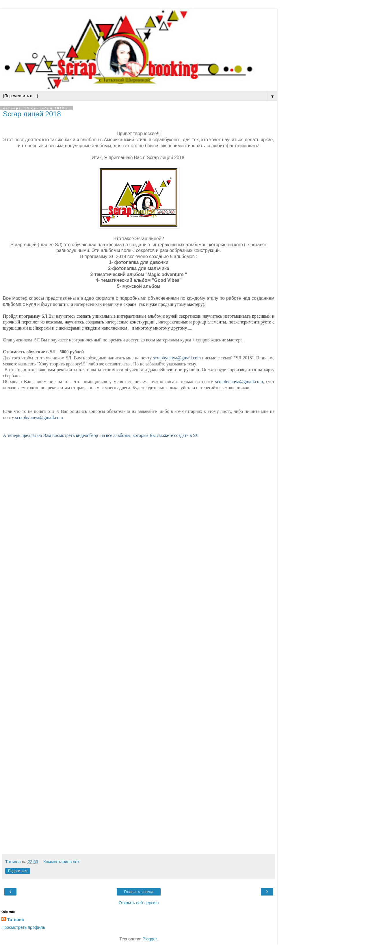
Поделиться (17, 871)
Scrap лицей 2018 (32, 114)
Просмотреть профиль (23, 927)
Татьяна (15, 919)
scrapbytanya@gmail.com (177, 357)
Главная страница (138, 892)
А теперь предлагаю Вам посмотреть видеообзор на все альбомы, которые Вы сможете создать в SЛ (101, 435)
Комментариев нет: (61, 861)
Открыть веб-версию (139, 902)
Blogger (150, 939)
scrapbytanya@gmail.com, (240, 381)
